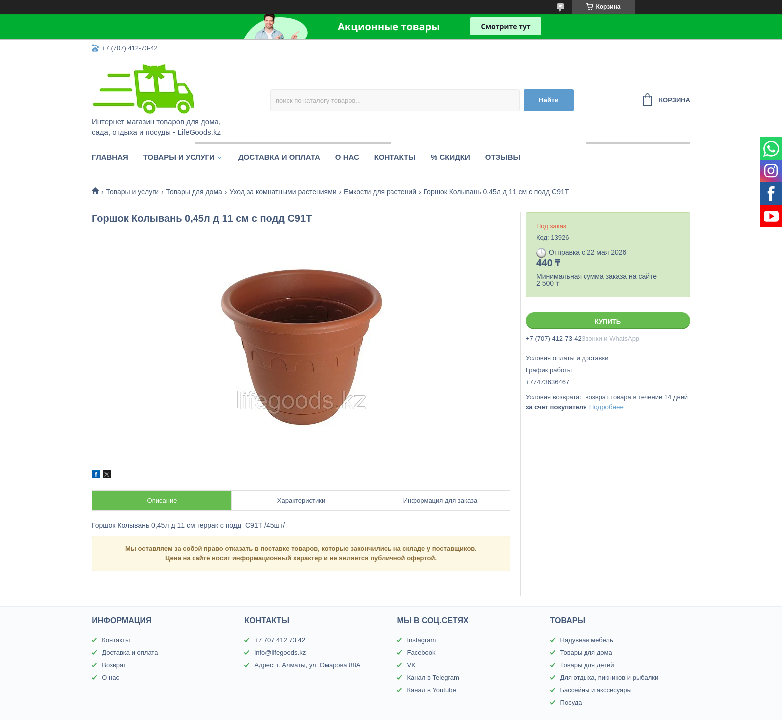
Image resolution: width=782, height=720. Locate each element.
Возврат (114, 665)
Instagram (421, 640)
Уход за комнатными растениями (282, 192)
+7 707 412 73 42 (279, 640)
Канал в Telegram (433, 677)
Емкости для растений (380, 192)
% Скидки (450, 157)
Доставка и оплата (279, 157)
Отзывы (502, 157)
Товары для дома (194, 192)
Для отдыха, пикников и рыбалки (609, 677)
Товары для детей (587, 665)
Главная (110, 157)
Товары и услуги (179, 157)
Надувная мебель (586, 640)
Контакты (395, 157)
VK (411, 665)
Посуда (571, 702)
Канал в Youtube (431, 690)
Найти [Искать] (549, 100)
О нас (347, 157)
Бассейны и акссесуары (596, 690)
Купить (608, 321)
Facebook (421, 652)
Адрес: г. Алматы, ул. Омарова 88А (307, 665)
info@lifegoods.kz (280, 652)
